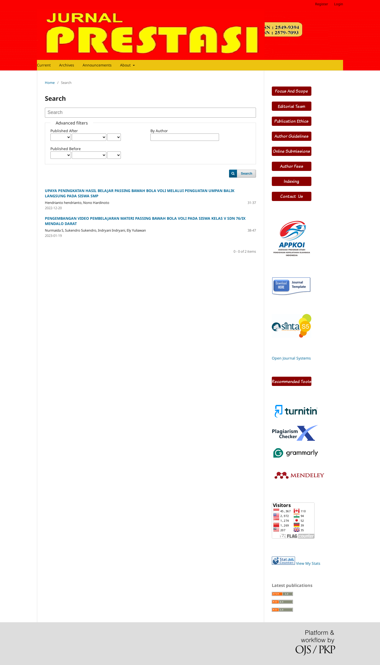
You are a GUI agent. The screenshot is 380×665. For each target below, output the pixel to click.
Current (44, 65)
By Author (159, 130)
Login (338, 4)
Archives (66, 65)
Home (50, 82)
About (126, 65)
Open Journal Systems (291, 358)
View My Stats (308, 563)
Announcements (97, 65)
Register (321, 4)
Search (246, 173)
